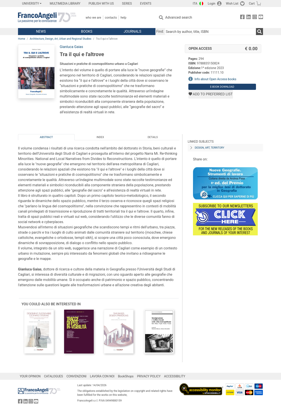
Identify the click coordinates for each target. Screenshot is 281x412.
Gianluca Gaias (71, 47)
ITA (195, 3)
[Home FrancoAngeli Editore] (47, 17)
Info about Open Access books (215, 79)
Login (212, 3)
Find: (160, 31)
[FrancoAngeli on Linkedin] (248, 18)
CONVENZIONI (76, 376)
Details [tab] (153, 137)
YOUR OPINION (30, 376)
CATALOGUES (53, 376)
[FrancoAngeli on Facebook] (242, 18)
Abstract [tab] (46, 137)
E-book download (222, 86)
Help (123, 17)
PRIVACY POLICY (148, 376)
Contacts (111, 17)
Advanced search (178, 17)
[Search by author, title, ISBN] (210, 31)
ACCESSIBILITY (174, 376)
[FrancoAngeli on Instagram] (254, 18)
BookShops (125, 376)
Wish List (232, 3)
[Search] (259, 31)
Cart (252, 3)
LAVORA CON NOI (102, 376)
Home (21, 38)
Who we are (93, 17)
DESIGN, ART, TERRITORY (209, 147)
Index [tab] (100, 137)
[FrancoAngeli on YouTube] (261, 18)
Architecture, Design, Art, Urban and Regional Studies (60, 38)
